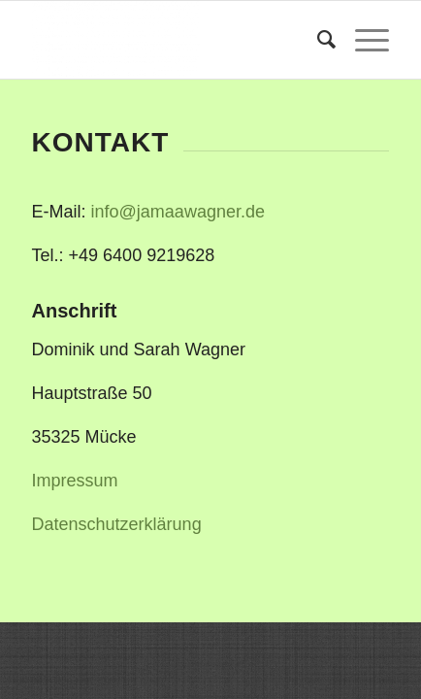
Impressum (75, 480)
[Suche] (317, 40)
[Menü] (362, 40)
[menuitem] (317, 40)
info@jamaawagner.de (178, 211)
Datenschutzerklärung (117, 524)
